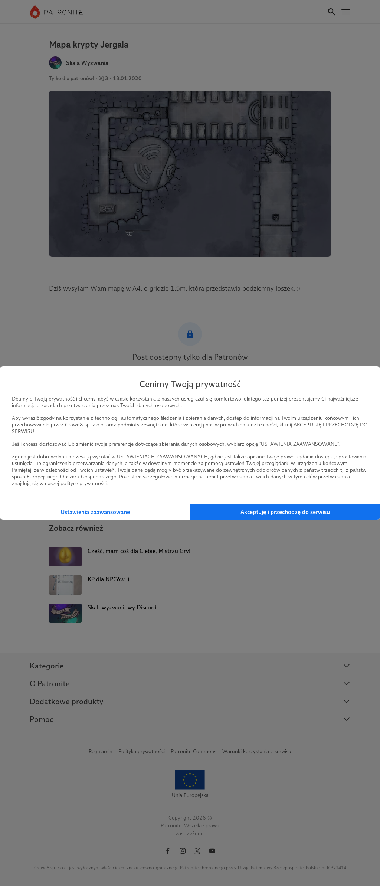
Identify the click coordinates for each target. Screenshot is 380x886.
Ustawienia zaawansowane (95, 512)
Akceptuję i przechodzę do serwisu (285, 512)
